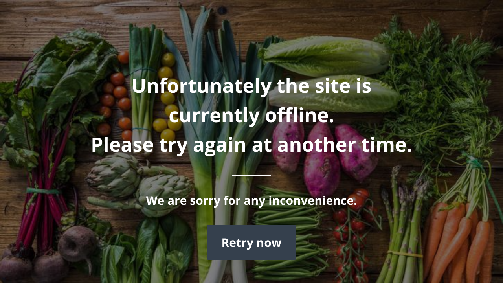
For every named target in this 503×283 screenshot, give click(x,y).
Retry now (251, 242)
